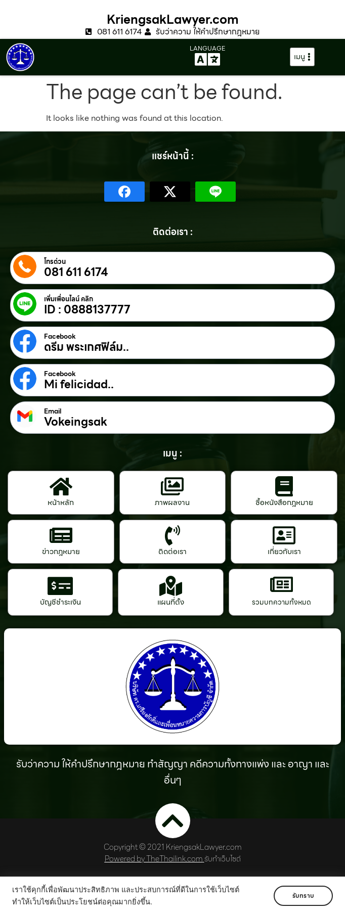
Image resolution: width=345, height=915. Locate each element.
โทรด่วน (55, 262)
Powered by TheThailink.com (154, 859)
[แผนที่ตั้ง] (171, 586)
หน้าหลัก (61, 502)
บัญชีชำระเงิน (60, 602)
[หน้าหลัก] (61, 486)
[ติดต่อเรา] (172, 535)
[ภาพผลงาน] (172, 486)
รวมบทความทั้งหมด (281, 602)
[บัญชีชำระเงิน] (60, 586)
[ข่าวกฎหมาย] (61, 535)
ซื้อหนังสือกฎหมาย (284, 502)
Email (52, 411)
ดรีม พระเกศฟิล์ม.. (86, 347)
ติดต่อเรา (172, 551)
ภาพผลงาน (172, 502)
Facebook (60, 337)
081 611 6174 (76, 272)
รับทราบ (303, 895)
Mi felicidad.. (79, 384)
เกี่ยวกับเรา (284, 551)
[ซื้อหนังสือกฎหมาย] (284, 486)
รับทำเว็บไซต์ (222, 859)
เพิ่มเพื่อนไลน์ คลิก (68, 299)
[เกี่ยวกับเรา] (284, 535)
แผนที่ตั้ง (170, 602)
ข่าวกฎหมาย (61, 551)
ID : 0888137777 (87, 309)
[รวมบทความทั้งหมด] (281, 584)
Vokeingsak (75, 422)
